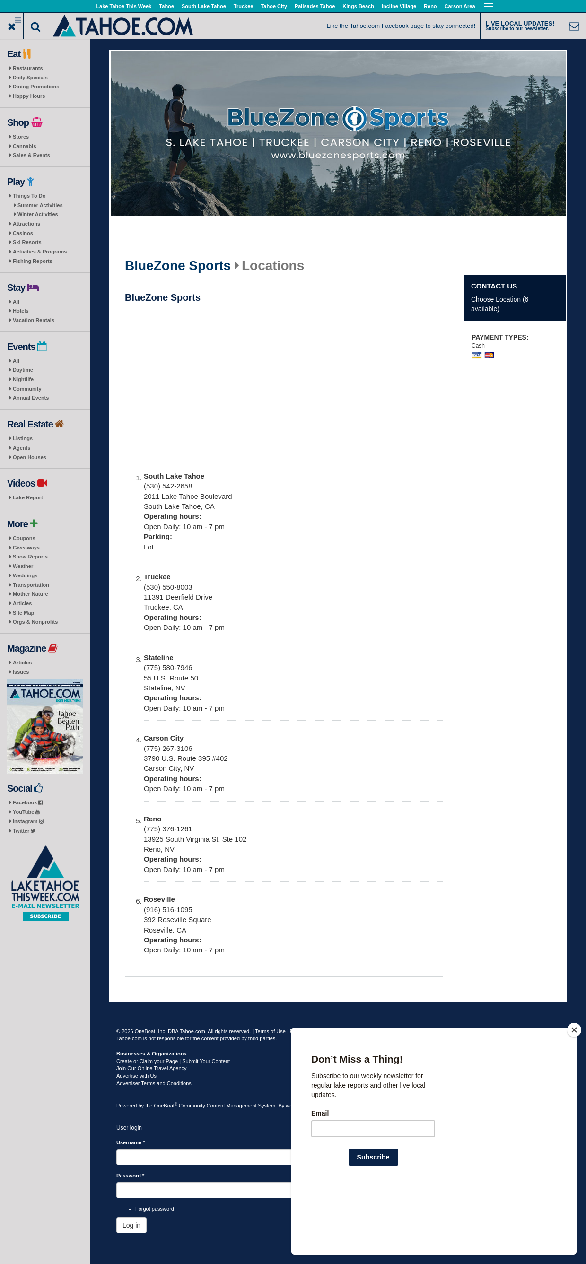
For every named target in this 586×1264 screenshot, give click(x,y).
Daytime (23, 370)
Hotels (21, 311)
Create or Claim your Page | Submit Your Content (173, 1061)
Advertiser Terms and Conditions (154, 1083)
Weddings (25, 575)
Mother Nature (30, 594)
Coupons (24, 538)
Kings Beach (358, 6)
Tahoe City (274, 6)
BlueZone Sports (178, 266)
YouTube (26, 812)
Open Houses (29, 457)
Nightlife (23, 379)
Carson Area (460, 6)
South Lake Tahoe (204, 6)
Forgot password (154, 1209)
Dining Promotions (36, 86)
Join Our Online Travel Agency (151, 1068)
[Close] (574, 1091)
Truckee (244, 6)
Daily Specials (30, 77)
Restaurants (28, 68)
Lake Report (28, 497)
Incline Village (399, 6)
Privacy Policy (306, 1031)
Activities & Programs (40, 251)
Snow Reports (30, 556)
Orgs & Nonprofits (35, 622)
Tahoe (166, 6)
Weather (23, 566)
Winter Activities (37, 214)
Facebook (28, 802)
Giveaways (26, 547)
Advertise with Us (136, 1076)
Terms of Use (270, 1031)
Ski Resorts (27, 242)
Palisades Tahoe (315, 6)
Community (27, 389)
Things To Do (29, 196)
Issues (21, 672)
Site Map (23, 613)
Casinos (23, 233)
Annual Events (31, 398)
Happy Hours (29, 96)
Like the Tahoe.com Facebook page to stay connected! (401, 25)
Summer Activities (40, 205)
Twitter (24, 831)
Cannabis (24, 146)
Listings (23, 438)
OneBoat (166, 1105)
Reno (430, 6)
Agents (21, 448)
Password (130, 1175)
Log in (131, 1225)
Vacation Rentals (33, 320)
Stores (21, 136)
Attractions (26, 224)
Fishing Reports (32, 261)
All (16, 302)
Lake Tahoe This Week (123, 6)
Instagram (28, 821)
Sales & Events (31, 155)
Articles (22, 603)
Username (130, 1142)
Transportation (31, 585)
